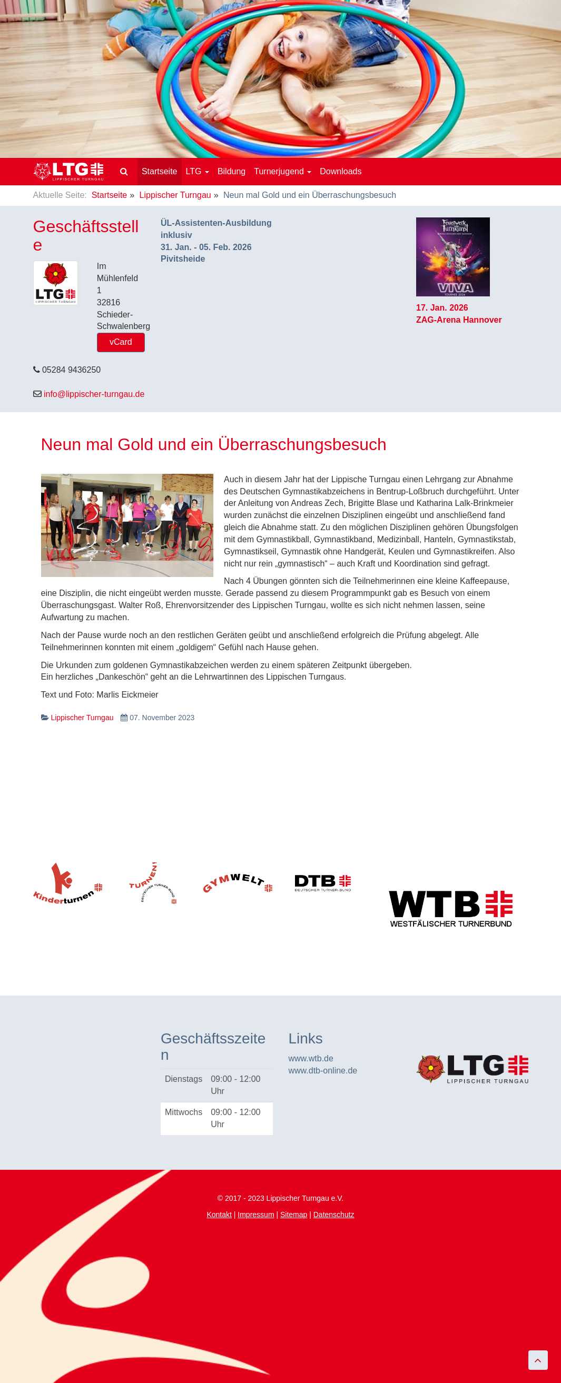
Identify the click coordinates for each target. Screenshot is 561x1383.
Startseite (160, 171)
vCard (121, 341)
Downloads (340, 171)
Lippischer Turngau (175, 195)
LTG (197, 171)
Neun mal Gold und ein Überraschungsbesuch (214, 444)
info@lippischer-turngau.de (94, 394)
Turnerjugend (282, 171)
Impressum (256, 1214)
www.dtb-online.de (323, 1070)
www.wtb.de (311, 1058)
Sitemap (293, 1214)
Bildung (231, 171)
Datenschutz (334, 1214)
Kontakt (218, 1214)
